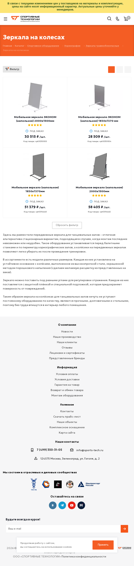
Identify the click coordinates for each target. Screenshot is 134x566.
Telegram (62, 505)
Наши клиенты (67, 342)
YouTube (72, 505)
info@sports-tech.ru (89, 450)
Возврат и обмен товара (67, 390)
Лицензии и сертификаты (67, 353)
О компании (67, 325)
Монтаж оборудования (67, 395)
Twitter (81, 505)
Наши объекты (67, 422)
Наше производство (67, 337)
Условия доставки (67, 379)
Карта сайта (67, 432)
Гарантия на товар (67, 384)
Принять (103, 544)
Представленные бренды (67, 358)
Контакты (67, 411)
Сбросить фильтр (67, 225)
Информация (67, 367)
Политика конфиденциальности (83, 556)
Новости (67, 331)
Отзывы (67, 347)
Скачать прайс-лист (67, 416)
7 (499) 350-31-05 (49, 450)
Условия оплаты (67, 374)
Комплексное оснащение (67, 427)
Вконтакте (53, 505)
